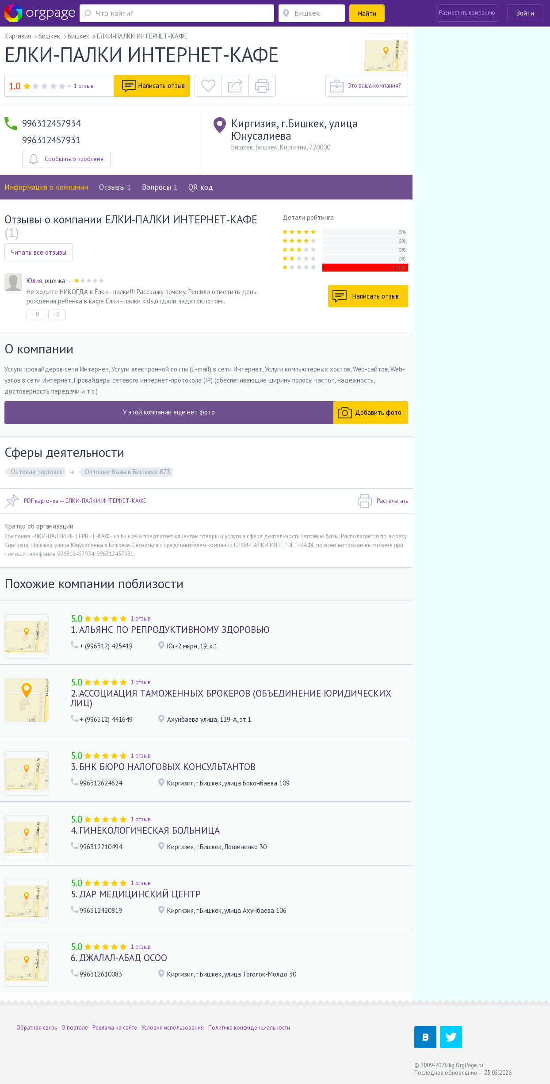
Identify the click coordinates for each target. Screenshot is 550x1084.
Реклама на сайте (114, 1027)
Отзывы (115, 187)
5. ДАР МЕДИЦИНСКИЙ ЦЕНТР (136, 894)
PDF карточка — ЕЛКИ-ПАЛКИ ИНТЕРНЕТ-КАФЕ (75, 501)
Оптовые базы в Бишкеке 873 (127, 471)
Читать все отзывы (38, 252)
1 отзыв (84, 86)
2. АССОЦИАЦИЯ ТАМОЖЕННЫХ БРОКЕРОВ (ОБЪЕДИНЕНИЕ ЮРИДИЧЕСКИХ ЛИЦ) (231, 698)
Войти (525, 13)
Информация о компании (46, 187)
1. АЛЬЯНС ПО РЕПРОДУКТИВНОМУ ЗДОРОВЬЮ (170, 630)
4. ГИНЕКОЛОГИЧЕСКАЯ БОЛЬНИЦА (145, 830)
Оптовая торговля (37, 471)
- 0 (56, 314)
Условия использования (172, 1027)
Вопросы (159, 187)
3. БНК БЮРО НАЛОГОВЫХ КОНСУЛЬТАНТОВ (163, 767)
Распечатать (382, 501)
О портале (74, 1027)
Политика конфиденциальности (249, 1027)
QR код (200, 187)
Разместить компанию (467, 12)
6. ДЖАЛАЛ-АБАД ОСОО (119, 958)
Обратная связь (36, 1027)
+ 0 (35, 314)
